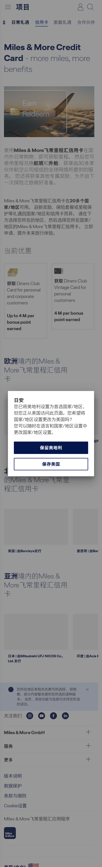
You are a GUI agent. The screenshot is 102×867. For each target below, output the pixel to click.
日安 (19, 400)
